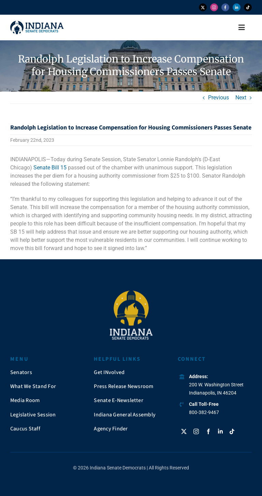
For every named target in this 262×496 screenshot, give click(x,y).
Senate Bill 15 (49, 167)
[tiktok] (248, 7)
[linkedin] (237, 7)
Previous (218, 97)
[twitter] (203, 7)
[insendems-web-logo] (36, 23)
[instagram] (214, 7)
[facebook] (225, 7)
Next (240, 97)
